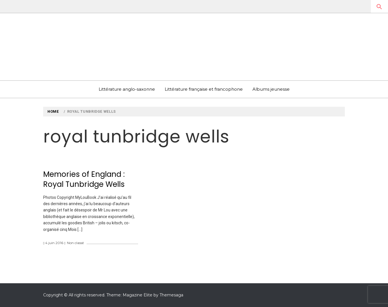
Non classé (75, 243)
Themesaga (171, 295)
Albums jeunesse (271, 89)
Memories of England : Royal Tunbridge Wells (84, 179)
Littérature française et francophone (204, 89)
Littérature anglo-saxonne (127, 89)
